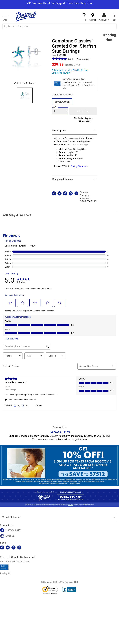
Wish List (86, 121)
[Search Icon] (5, 26)
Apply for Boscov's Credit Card (14, 561)
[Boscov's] (26, 16)
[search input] (59, 26)
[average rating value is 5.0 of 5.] (62, 59)
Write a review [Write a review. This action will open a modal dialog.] (83, 59)
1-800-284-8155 (88, 201)
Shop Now (86, 3)
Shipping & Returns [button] (62, 179)
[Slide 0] (24, 95)
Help (84, 17)
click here (81, 439)
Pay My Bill (5, 573)
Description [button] (59, 130)
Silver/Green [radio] (62, 101)
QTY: (55, 107)
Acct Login (104, 17)
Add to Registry (85, 118)
